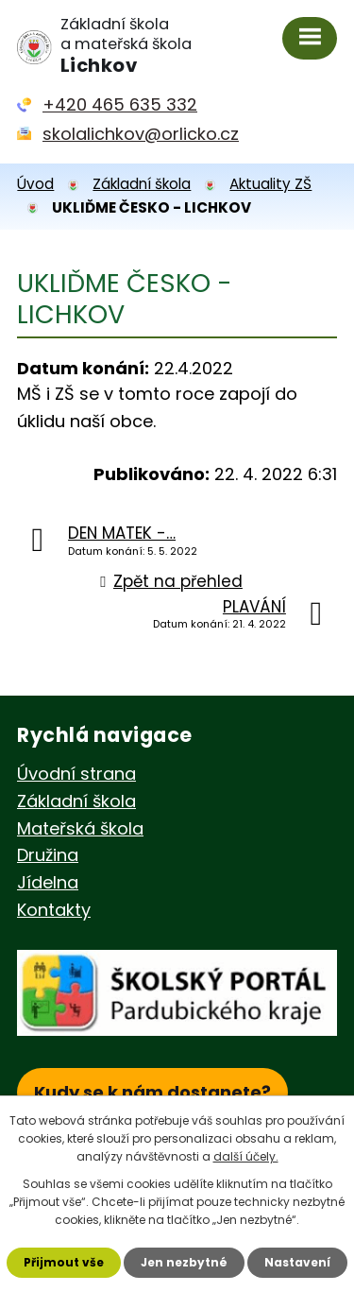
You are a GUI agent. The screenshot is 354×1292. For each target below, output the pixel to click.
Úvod (35, 184)
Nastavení (297, 1262)
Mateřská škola (80, 828)
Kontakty (54, 910)
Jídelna (47, 882)
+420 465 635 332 (119, 104)
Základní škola (142, 184)
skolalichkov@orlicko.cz (140, 134)
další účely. (245, 1156)
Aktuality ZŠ (270, 184)
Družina (47, 855)
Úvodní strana (76, 773)
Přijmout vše (64, 1262)
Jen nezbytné (184, 1262)
